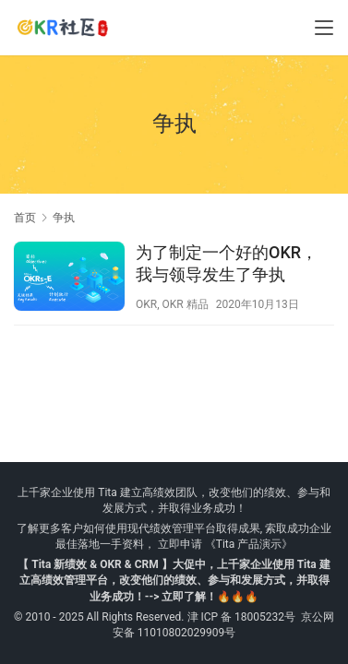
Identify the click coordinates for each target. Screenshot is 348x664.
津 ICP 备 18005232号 (241, 617)
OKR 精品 (185, 304)
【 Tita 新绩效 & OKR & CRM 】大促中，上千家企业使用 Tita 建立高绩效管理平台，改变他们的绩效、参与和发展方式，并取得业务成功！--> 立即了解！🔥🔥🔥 (174, 580)
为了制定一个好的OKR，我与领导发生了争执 (227, 263)
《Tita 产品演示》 (247, 544)
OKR (146, 304)
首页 (25, 217)
